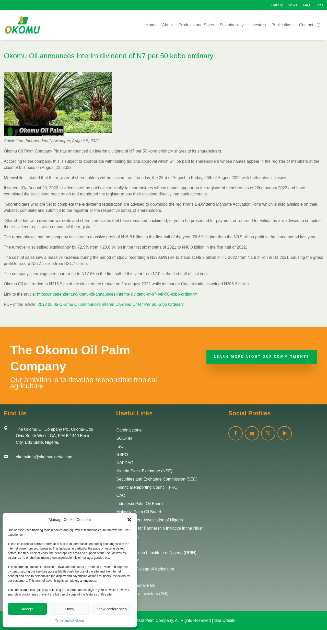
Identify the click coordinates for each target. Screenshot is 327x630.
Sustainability (231, 25)
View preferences (112, 609)
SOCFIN (124, 438)
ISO (120, 446)
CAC (120, 495)
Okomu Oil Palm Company (149, 620)
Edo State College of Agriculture (145, 569)
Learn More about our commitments (261, 357)
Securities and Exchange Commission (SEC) (156, 479)
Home (151, 25)
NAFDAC (124, 463)
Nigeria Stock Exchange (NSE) (144, 471)
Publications (283, 25)
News (292, 5)
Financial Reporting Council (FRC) (147, 487)
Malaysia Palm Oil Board (138, 512)
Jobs (319, 5)
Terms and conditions (69, 620)
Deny (69, 609)
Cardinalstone (129, 430)
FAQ (306, 5)
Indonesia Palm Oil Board (139, 503)
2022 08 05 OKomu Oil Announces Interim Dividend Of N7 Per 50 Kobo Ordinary (111, 304)
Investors (257, 25)
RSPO (122, 454)
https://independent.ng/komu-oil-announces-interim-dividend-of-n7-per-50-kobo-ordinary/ (117, 294)
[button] (129, 519)
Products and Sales (196, 25)
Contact (306, 25)
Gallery (277, 5)
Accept (27, 609)
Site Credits (224, 620)
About (167, 25)
